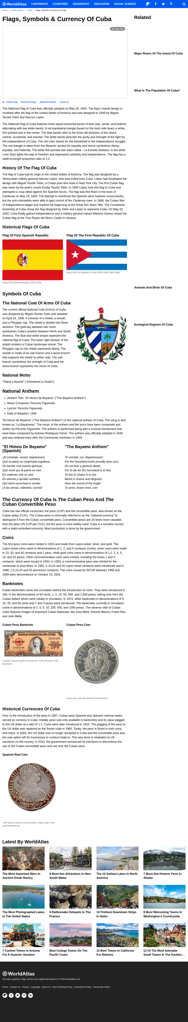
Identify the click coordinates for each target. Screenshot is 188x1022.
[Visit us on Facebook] (11, 995)
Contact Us (15, 987)
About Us (46, 987)
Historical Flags (28, 102)
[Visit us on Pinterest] (24, 995)
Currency (64, 102)
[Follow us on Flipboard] (4, 995)
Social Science (125, 4)
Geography (81, 4)
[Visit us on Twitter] (17, 995)
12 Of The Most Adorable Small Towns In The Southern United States (163, 954)
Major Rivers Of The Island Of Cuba (158, 53)
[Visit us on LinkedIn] (30, 995)
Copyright (35, 987)
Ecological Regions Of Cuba (153, 324)
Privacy (25, 987)
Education (101, 4)
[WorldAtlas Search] (184, 4)
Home (5, 987)
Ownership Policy (101, 987)
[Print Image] (117, 29)
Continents (39, 4)
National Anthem (48, 102)
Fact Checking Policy (62, 987)
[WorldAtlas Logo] (15, 4)
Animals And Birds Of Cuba (153, 287)
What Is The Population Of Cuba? (157, 90)
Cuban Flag (11, 102)
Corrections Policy (83, 987)
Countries (60, 4)
